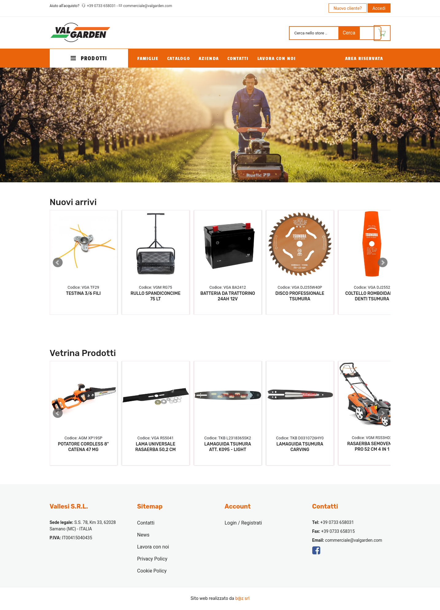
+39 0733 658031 (102, 6)
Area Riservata (364, 58)
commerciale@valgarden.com (147, 6)
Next (382, 262)
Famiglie (148, 58)
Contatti (238, 58)
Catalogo (178, 58)
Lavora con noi (276, 58)
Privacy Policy (152, 559)
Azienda (209, 58)
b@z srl (242, 598)
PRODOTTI (89, 58)
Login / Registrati (243, 523)
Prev (58, 262)
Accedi (379, 8)
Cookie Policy (152, 571)
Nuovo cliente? (347, 8)
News (143, 535)
